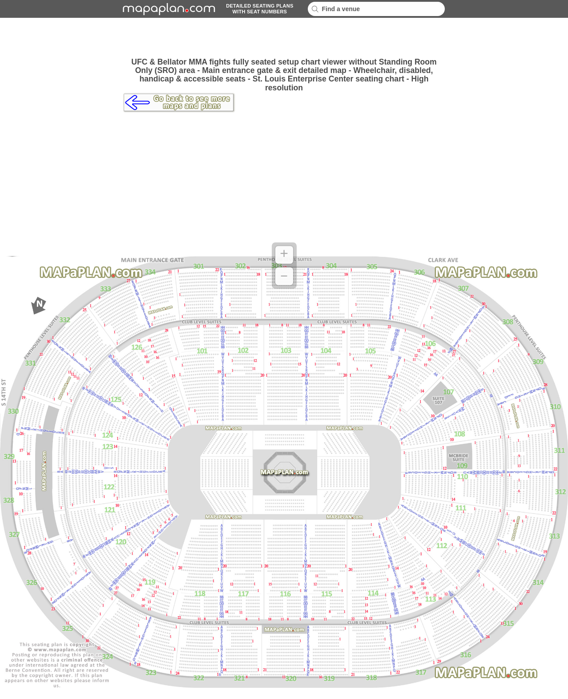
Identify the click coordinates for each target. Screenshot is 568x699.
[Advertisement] (284, 38)
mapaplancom (167, 8)
